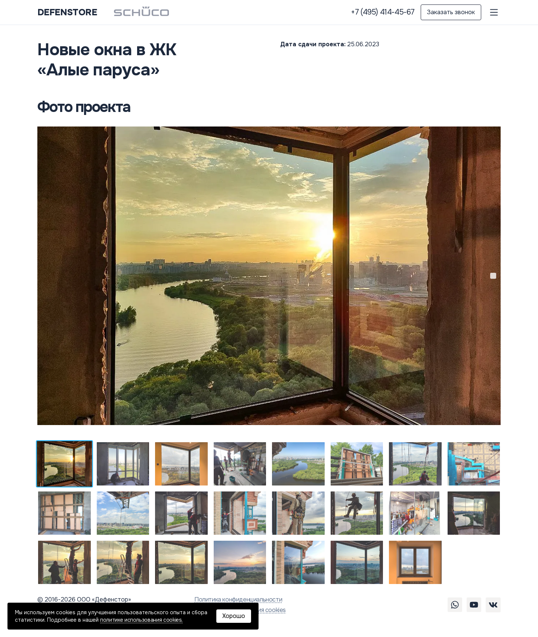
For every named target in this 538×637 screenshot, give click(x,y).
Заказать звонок (451, 12)
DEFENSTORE (67, 12)
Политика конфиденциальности (238, 599)
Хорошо (233, 616)
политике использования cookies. (141, 619)
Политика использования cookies (240, 610)
